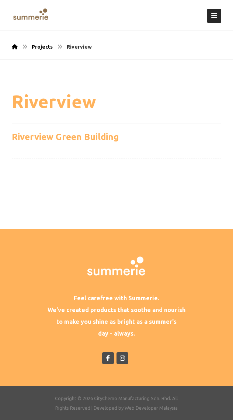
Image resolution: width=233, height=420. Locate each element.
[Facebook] (108, 358)
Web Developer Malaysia (151, 407)
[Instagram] (122, 358)
